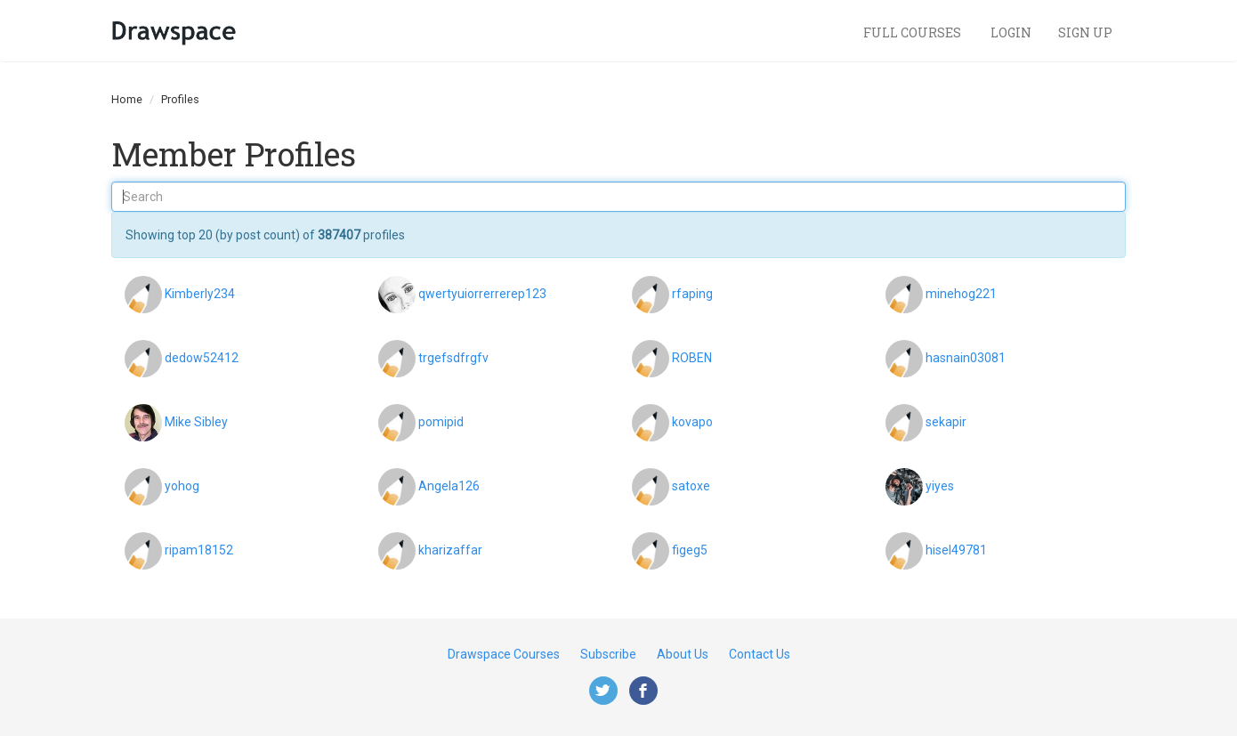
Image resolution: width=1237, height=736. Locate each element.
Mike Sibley (196, 421)
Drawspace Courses (504, 654)
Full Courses (913, 32)
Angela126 (449, 485)
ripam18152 (199, 549)
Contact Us (759, 654)
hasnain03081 (966, 357)
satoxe (691, 485)
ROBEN (692, 357)
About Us (682, 654)
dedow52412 (202, 357)
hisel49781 (956, 549)
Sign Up (1085, 32)
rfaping (692, 293)
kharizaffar (450, 549)
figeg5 (689, 549)
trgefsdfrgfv (453, 357)
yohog (182, 485)
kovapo (692, 421)
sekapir (946, 421)
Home (126, 99)
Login (1010, 32)
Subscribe (608, 654)
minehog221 (961, 293)
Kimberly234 (200, 293)
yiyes (940, 485)
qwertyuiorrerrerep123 (482, 293)
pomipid (441, 421)
